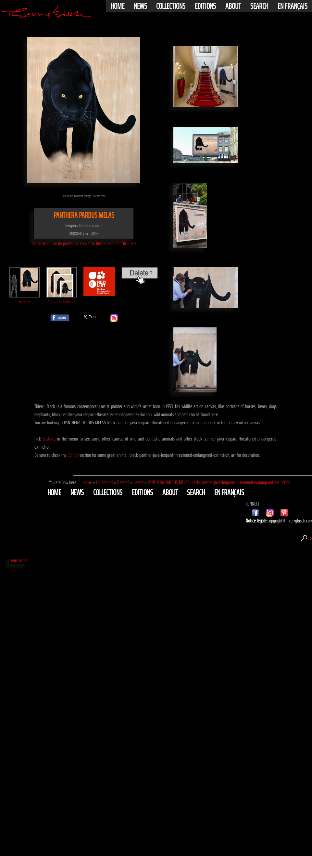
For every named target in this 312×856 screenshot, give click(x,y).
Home (117, 6)
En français (292, 6)
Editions (205, 6)
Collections (170, 6)
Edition (73, 455)
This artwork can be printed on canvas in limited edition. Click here (84, 243)
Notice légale (257, 521)
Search (259, 6)
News (140, 6)
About (233, 6)
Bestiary (49, 439)
